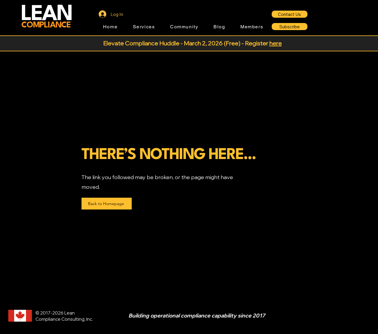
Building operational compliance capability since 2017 (196, 315)
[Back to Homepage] (107, 203)
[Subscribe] (289, 26)
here (275, 43)
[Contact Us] (289, 14)
